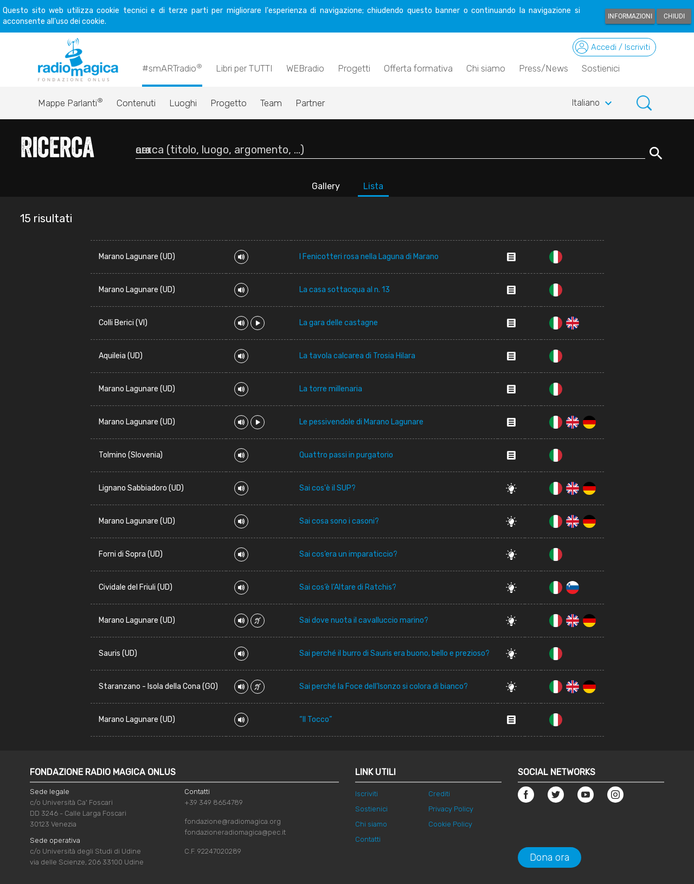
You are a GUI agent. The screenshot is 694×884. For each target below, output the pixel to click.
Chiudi (674, 16)
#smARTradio (172, 68)
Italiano (593, 103)
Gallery (326, 186)
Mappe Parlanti (70, 100)
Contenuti (136, 103)
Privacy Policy (450, 809)
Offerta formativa (418, 68)
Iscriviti (366, 794)
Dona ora (549, 857)
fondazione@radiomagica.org (232, 821)
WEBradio (305, 68)
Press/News (543, 68)
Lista (373, 186)
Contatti (368, 839)
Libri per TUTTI (244, 68)
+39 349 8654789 (213, 802)
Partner (310, 103)
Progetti (354, 68)
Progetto (228, 103)
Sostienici (601, 68)
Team (271, 103)
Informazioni (630, 16)
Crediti (439, 794)
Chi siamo (485, 68)
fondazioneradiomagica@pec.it (235, 832)
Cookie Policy (450, 824)
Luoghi (183, 103)
